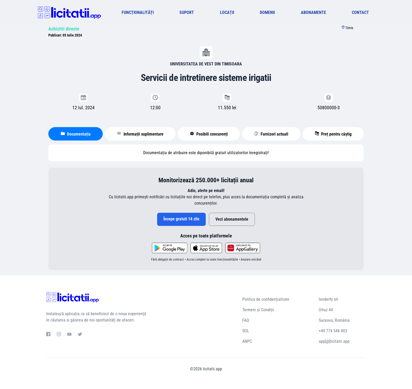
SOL (245, 330)
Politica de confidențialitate (265, 299)
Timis (349, 28)
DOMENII (267, 12)
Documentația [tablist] (76, 134)
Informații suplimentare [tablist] (140, 134)
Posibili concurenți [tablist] (209, 134)
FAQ (245, 320)
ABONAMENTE (313, 12)
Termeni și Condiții (258, 309)
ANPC (247, 341)
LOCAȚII (227, 12)
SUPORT (186, 12)
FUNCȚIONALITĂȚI (138, 12)
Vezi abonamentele (231, 219)
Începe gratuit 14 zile (181, 218)
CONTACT (360, 12)
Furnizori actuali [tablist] (271, 134)
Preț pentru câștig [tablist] (333, 134)
